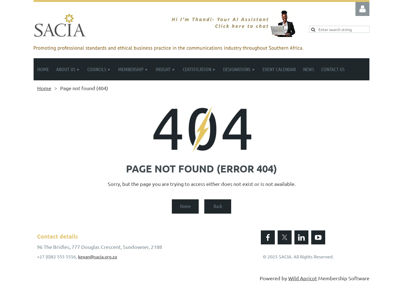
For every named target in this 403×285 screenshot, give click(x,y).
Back (218, 206)
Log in (362, 9)
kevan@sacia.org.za (97, 256)
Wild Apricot (302, 278)
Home (44, 88)
